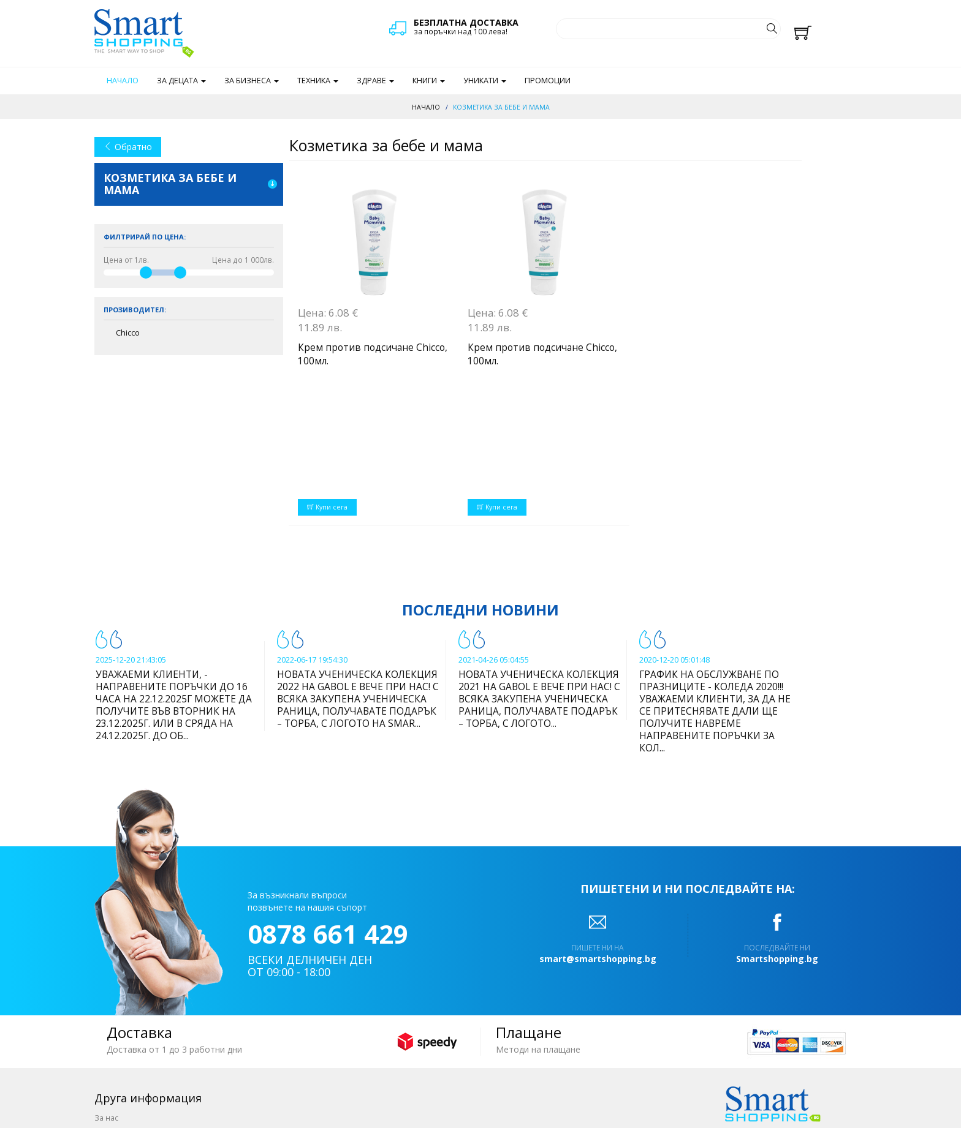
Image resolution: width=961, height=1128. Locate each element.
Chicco (128, 333)
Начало (123, 80)
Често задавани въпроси (140, 1067)
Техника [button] (317, 80)
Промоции (548, 80)
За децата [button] (181, 80)
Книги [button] (428, 80)
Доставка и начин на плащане (150, 1025)
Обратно (128, 146)
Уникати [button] (484, 80)
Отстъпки (111, 1053)
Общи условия (121, 1039)
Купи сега (327, 386)
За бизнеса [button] (251, 80)
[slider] (146, 272)
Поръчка (110, 1011)
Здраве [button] (375, 80)
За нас (106, 997)
